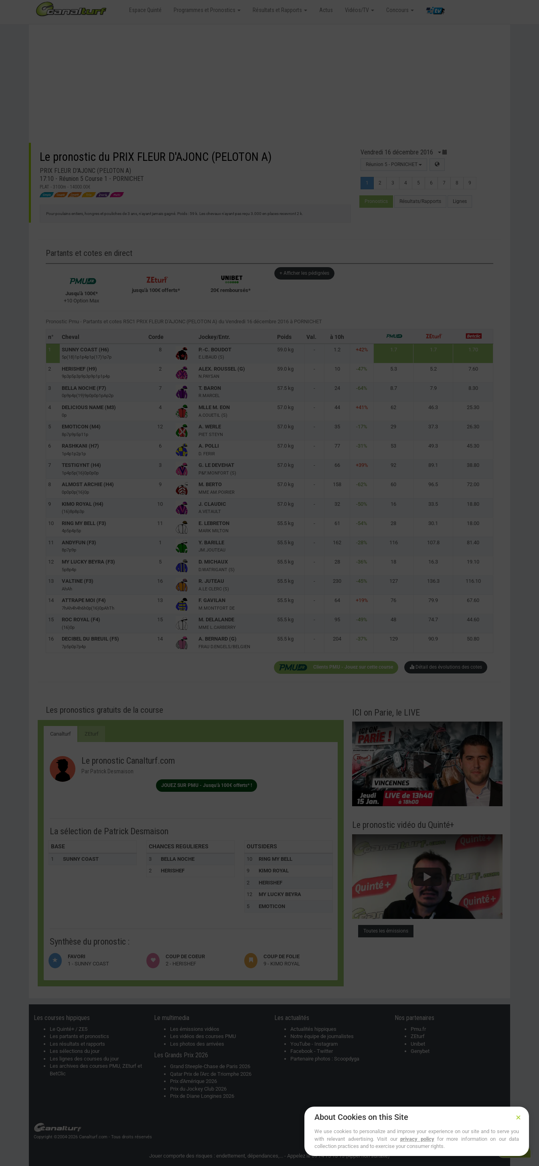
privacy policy (417, 1139)
